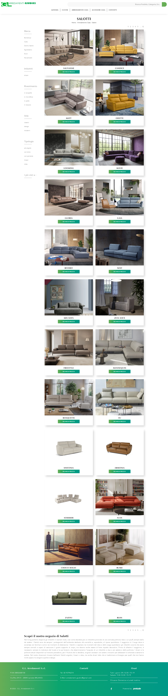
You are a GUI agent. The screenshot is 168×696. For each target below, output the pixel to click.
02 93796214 (69, 673)
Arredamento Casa (80, 10)
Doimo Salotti (29, 46)
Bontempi (27, 38)
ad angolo (27, 148)
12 (143, 27)
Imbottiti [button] (28, 68)
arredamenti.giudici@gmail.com (79, 678)
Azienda (54, 10)
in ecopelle (28, 93)
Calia (26, 42)
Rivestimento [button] (30, 86)
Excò (26, 54)
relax (26, 164)
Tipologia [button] (28, 141)
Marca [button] (27, 31)
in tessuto (27, 105)
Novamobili (28, 58)
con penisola (28, 156)
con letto (27, 152)
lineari (26, 160)
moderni (27, 131)
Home (74, 23)
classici (26, 123)
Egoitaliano (28, 50)
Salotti (94, 23)
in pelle (26, 101)
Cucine (65, 10)
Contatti (113, 10)
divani (26, 75)
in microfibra (28, 97)
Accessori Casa (98, 10)
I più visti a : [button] (30, 175)
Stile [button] (26, 115)
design (26, 126)
